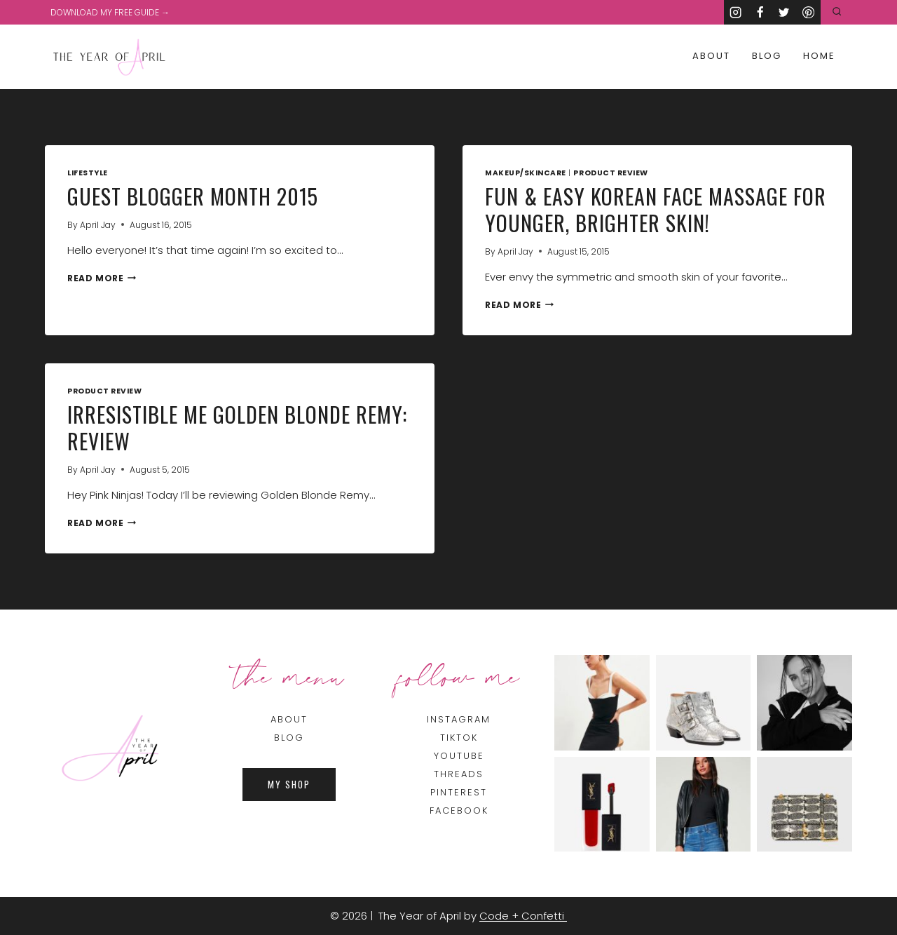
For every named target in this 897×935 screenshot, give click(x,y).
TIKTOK (459, 737)
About (711, 55)
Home (819, 55)
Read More (101, 278)
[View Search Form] (837, 12)
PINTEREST (458, 792)
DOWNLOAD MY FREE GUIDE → (110, 12)
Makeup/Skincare (525, 173)
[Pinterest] (808, 12)
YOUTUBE (459, 755)
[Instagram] (736, 12)
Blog (766, 55)
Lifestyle (87, 173)
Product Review (610, 173)
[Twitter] (784, 12)
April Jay (98, 225)
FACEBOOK (459, 810)
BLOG (289, 737)
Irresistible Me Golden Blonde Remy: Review (237, 427)
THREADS (459, 774)
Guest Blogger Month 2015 (192, 196)
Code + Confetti (523, 915)
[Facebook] (760, 12)
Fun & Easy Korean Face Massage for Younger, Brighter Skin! (655, 209)
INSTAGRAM (459, 719)
